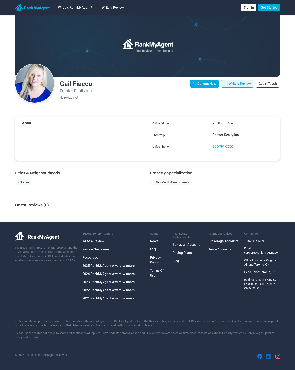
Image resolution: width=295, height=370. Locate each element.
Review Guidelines (95, 249)
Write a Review (113, 7)
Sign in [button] (249, 7)
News (154, 241)
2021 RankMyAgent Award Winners (108, 298)
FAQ (153, 249)
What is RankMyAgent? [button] (75, 7)
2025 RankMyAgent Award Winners (108, 266)
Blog (175, 261)
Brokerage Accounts (223, 241)
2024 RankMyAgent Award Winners (108, 274)
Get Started (269, 7)
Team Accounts (219, 249)
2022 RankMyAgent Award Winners (108, 290)
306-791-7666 (223, 146)
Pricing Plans (182, 253)
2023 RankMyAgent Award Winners (108, 282)
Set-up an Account (186, 245)
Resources (90, 257)
